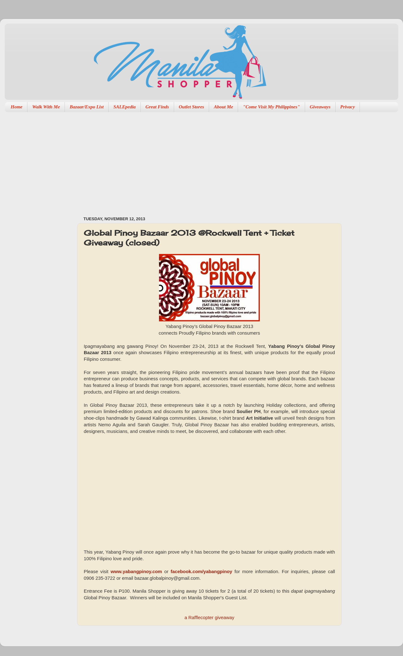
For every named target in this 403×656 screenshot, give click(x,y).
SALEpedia (124, 106)
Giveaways (320, 106)
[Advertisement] (162, 161)
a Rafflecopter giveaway (209, 617)
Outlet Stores (191, 106)
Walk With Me (46, 106)
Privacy (347, 106)
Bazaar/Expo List (87, 106)
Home (17, 106)
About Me (223, 106)
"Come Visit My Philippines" (271, 106)
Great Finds (157, 106)
